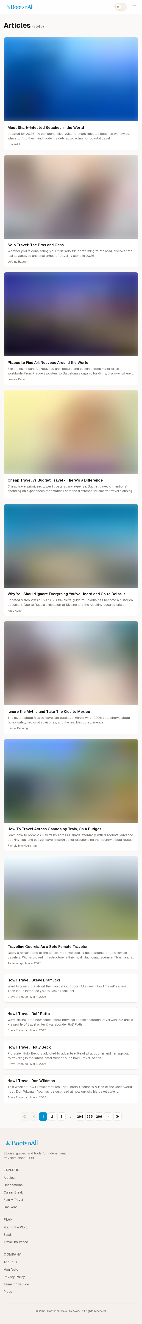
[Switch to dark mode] (120, 7)
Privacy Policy (14, 1277)
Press (8, 1292)
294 (80, 1116)
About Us (10, 1262)
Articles (9, 1178)
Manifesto (11, 1269)
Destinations (13, 1185)
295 (89, 1116)
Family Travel (13, 1200)
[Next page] (108, 1116)
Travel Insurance (16, 1242)
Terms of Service (16, 1284)
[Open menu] (134, 7)
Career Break (13, 1192)
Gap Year (10, 1207)
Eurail (7, 1235)
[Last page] (117, 1116)
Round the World (16, 1227)
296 (99, 1116)
